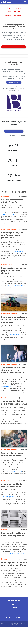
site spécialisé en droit (18, 579)
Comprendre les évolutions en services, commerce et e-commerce (14, 319)
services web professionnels (14, 471)
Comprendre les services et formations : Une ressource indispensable (13, 370)
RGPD (14, 604)
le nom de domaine (14, 8)
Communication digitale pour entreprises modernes (14, 402)
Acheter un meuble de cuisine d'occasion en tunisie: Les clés (11, 486)
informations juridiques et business (16, 553)
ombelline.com (14, 12)
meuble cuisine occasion (8, 496)
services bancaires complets (15, 285)
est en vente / (14, 16)
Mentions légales (14, 601)
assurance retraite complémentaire (10, 214)
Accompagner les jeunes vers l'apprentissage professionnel (13, 235)
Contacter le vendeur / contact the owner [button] (13, 46)
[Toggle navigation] (25, 2)
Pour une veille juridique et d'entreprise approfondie (13, 534)
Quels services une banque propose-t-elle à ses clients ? (13, 270)
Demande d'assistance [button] (13, 82)
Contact (14, 607)
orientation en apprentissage (16, 251)
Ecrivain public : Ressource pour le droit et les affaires (14, 563)
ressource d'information (14, 334)
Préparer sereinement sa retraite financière (13, 200)
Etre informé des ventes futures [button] (14, 131)
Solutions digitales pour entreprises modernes (12, 454)
